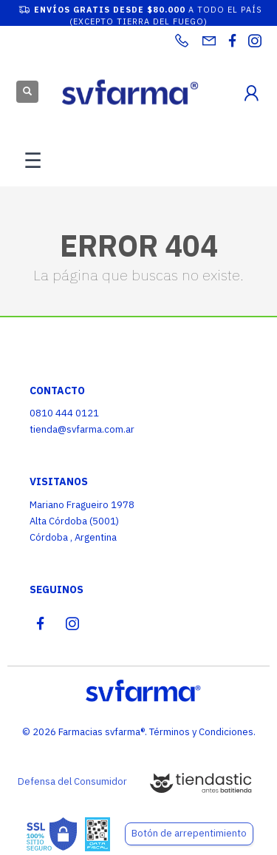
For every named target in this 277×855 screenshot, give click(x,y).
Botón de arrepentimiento (189, 833)
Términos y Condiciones (201, 732)
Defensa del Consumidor (72, 781)
